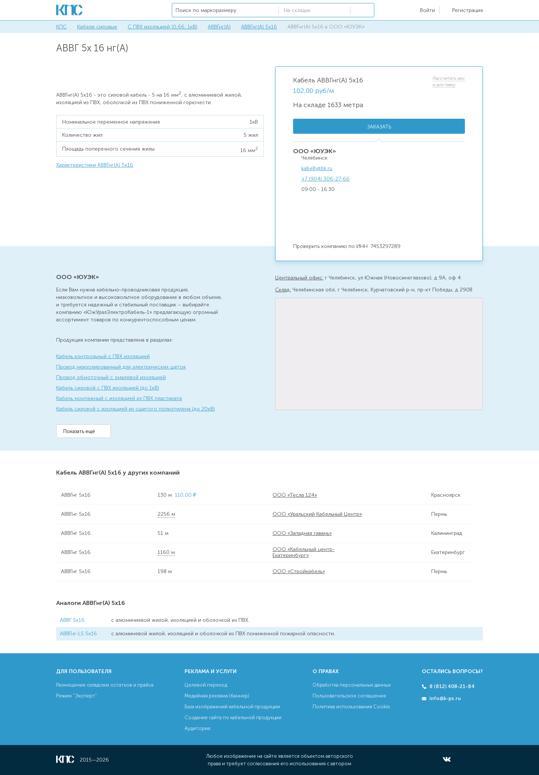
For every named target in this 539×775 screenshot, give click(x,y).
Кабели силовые (97, 27)
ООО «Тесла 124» (294, 495)
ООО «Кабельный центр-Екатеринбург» (303, 552)
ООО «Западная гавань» (302, 533)
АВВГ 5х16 (72, 620)
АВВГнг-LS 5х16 (78, 633)
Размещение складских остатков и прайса (104, 685)
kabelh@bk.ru (316, 168)
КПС (61, 27)
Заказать (379, 127)
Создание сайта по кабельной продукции (233, 717)
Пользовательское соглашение (349, 696)
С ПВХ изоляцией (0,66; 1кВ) (162, 27)
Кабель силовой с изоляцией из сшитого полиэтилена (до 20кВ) (135, 409)
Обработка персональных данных (352, 685)
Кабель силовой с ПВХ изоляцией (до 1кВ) (107, 388)
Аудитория (197, 728)
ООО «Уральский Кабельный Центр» (317, 514)
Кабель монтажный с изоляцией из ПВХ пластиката (119, 398)
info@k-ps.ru (445, 698)
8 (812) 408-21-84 (452, 686)
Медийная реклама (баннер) (217, 696)
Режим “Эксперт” (76, 696)
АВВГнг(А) (219, 27)
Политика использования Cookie (351, 706)
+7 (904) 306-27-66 (325, 179)
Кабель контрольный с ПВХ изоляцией (103, 356)
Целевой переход (206, 685)
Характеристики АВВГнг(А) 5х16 (94, 165)
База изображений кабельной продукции (232, 706)
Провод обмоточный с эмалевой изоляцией (111, 377)
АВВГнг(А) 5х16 (259, 27)
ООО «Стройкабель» (298, 571)
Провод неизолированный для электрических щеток (121, 367)
